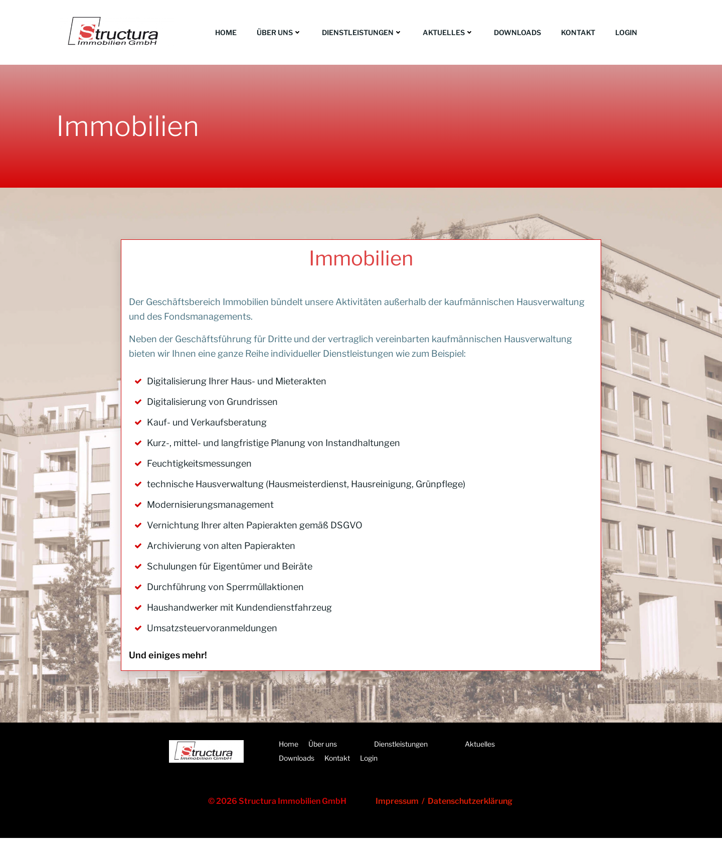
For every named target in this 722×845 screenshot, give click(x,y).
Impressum (399, 807)
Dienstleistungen (362, 32)
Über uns (279, 32)
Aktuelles (448, 32)
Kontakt (578, 32)
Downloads (517, 32)
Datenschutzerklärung (470, 807)
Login (626, 32)
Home (226, 32)
